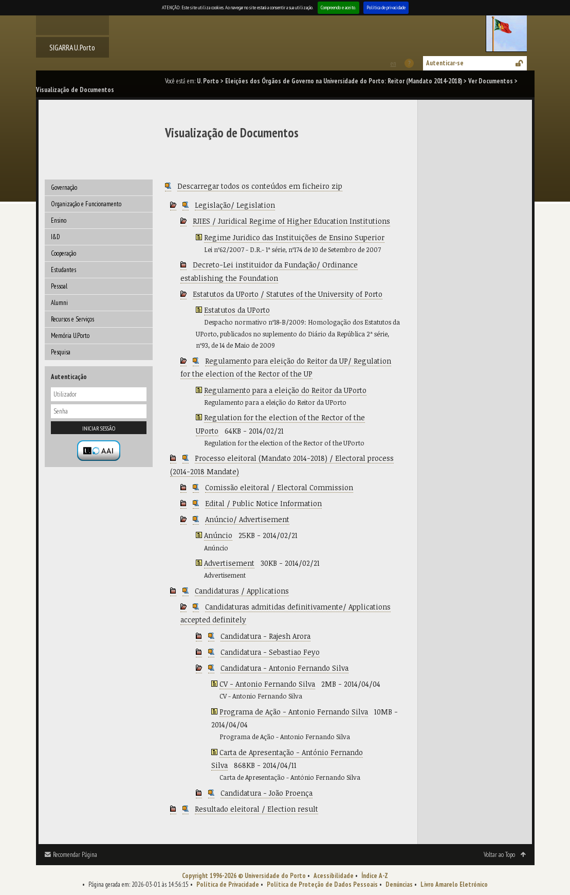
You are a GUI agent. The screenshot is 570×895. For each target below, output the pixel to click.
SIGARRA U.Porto (72, 47)
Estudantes (63, 269)
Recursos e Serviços (72, 319)
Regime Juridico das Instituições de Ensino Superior (294, 237)
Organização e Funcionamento (86, 204)
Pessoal (59, 286)
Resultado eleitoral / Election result (256, 809)
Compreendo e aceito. (338, 7)
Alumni (59, 302)
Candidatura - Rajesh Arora (265, 636)
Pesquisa (60, 352)
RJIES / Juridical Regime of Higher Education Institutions (291, 221)
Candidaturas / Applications (242, 591)
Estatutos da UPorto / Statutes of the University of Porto (287, 294)
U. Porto (208, 81)
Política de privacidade (386, 7)
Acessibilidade (334, 875)
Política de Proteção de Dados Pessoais (322, 884)
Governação (64, 187)
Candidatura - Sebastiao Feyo (270, 652)
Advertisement (229, 563)
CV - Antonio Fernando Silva (267, 684)
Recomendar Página (75, 854)
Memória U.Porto (70, 335)
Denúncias (399, 884)
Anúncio (218, 535)
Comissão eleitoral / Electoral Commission (279, 487)
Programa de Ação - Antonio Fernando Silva (293, 712)
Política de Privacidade (227, 884)
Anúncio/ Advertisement (247, 519)
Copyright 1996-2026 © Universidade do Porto (244, 875)
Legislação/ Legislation (235, 205)
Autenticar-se (445, 63)
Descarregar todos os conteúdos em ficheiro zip (259, 186)
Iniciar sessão (98, 428)
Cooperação (63, 253)
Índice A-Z (374, 875)
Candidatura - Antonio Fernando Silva (284, 668)
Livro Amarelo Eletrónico (454, 884)
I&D (55, 236)
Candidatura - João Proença (266, 793)
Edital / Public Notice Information (263, 503)
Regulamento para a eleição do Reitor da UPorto (285, 390)
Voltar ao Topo (499, 854)
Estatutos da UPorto (237, 310)
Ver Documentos (490, 81)
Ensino (58, 220)
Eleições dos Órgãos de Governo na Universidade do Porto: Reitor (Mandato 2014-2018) (343, 81)
